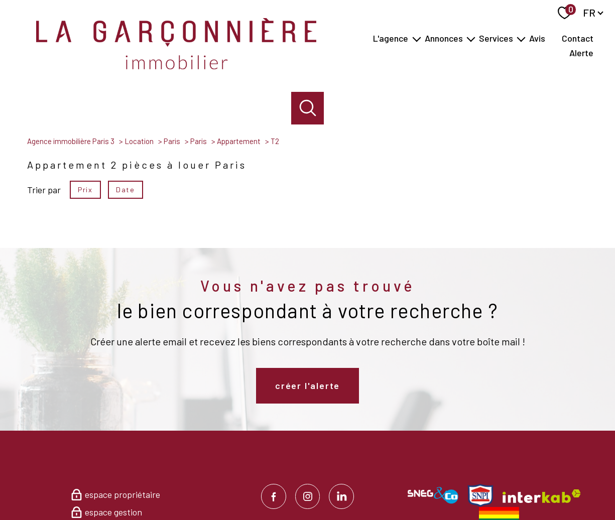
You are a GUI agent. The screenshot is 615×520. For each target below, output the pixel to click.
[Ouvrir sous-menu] (416, 38)
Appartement (239, 141)
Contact (577, 38)
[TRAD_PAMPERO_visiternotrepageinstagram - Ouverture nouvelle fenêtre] (307, 496)
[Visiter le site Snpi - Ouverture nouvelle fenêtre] (480, 495)
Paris (172, 141)
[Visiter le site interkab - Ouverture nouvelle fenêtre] (542, 496)
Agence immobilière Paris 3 (70, 141)
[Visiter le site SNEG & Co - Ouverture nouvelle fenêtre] (433, 495)
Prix (85, 189)
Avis (537, 38)
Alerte (581, 53)
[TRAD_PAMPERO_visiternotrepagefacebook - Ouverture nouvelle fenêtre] (273, 496)
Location (139, 141)
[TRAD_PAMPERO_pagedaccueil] (176, 65)
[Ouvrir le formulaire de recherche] (307, 108)
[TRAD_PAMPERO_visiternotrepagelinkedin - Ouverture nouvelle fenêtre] (341, 496)
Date (125, 189)
